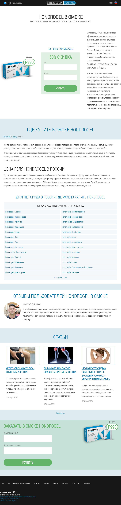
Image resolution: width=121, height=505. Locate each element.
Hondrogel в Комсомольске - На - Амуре (77, 267)
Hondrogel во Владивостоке (72, 221)
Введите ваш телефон (12, 445)
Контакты (75, 483)
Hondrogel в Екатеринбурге (72, 227)
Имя (45, 62)
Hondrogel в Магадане (70, 272)
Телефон (46, 73)
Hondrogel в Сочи (12, 237)
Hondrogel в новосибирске (72, 217)
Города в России (60, 277)
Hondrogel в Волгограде (71, 252)
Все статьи (60, 413)
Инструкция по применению (19, 483)
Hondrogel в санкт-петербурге (73, 211)
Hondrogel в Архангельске (72, 242)
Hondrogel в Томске (12, 232)
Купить (60, 88)
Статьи (55, 483)
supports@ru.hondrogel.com (10, 495)
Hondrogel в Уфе (11, 242)
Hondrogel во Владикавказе (15, 252)
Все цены (86, 483)
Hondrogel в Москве (13, 211)
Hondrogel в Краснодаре (14, 227)
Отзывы (37, 483)
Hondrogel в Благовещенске (72, 247)
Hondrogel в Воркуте (13, 257)
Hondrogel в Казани (69, 262)
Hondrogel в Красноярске (15, 272)
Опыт (2, 483)
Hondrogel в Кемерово (14, 267)
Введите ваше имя (11, 433)
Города (46, 483)
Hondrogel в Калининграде (15, 217)
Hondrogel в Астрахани (14, 247)
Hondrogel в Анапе (69, 237)
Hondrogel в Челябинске (71, 232)
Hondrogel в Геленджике (14, 262)
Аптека (65, 483)
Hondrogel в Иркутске (13, 221)
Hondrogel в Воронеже (70, 257)
